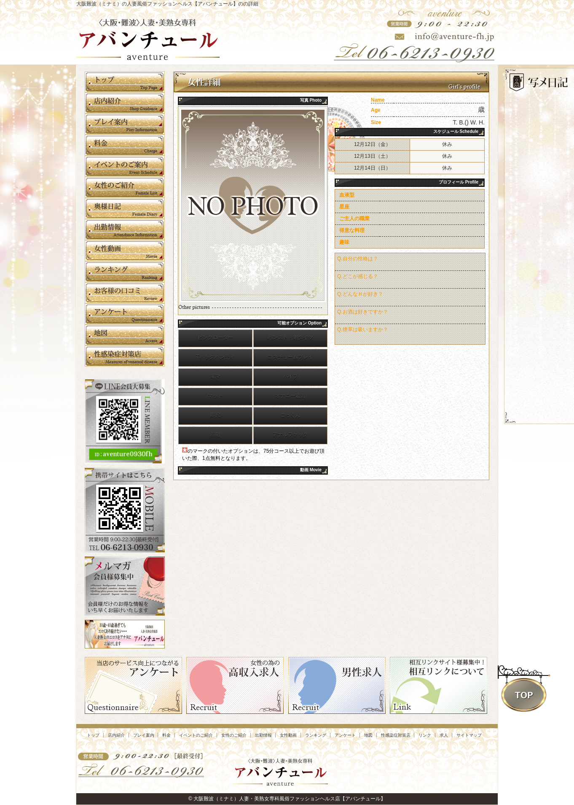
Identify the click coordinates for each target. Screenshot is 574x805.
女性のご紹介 (234, 735)
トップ (93, 735)
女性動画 (288, 735)
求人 (444, 735)
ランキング (315, 735)
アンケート (345, 735)
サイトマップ (469, 735)
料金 (166, 735)
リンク (424, 735)
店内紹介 (116, 735)
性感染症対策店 (395, 735)
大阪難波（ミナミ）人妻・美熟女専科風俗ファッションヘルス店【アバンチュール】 (289, 799)
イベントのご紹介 (196, 735)
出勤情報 (263, 735)
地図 (368, 735)
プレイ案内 (143, 735)
